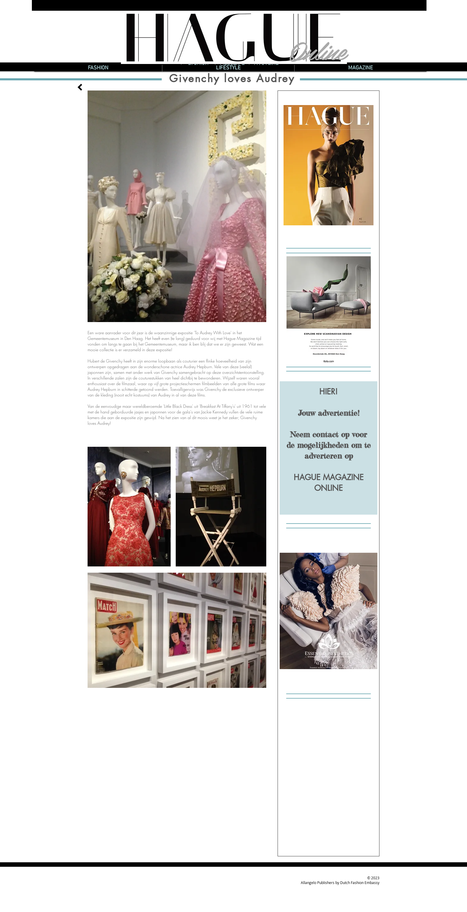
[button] (98, 68)
